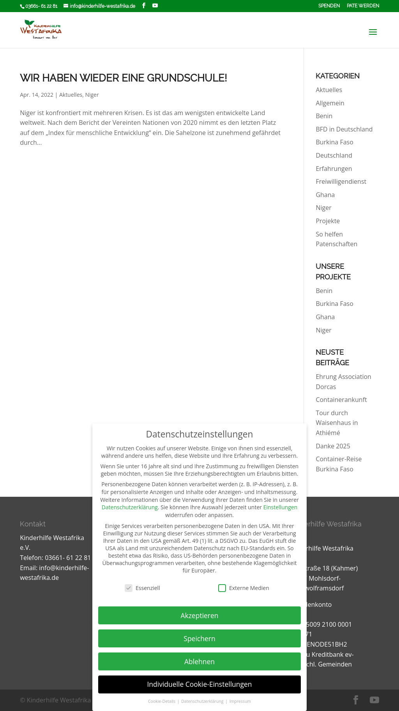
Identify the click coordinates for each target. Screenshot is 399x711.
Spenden (329, 6)
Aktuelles (70, 94)
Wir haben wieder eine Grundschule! (123, 78)
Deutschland (334, 155)
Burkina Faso (334, 142)
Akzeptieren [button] (199, 615)
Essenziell (142, 588)
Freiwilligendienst (341, 181)
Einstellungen (280, 507)
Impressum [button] (240, 701)
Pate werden (363, 6)
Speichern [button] (199, 638)
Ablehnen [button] (199, 661)
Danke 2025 (333, 446)
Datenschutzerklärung (130, 507)
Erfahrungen (334, 168)
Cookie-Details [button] (162, 701)
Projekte (328, 221)
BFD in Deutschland (344, 129)
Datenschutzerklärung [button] (202, 701)
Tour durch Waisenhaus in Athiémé (337, 423)
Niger (92, 94)
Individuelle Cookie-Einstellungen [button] (199, 684)
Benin (324, 116)
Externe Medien (243, 588)
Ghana (325, 194)
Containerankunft (341, 399)
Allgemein (330, 103)
